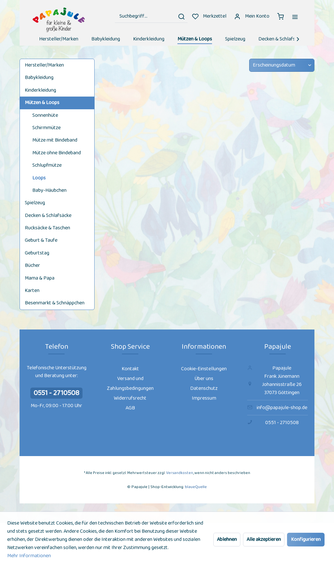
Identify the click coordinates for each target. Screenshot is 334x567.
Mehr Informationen (29, 556)
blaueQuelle (196, 486)
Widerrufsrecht (130, 398)
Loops (39, 178)
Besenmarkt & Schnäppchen (54, 303)
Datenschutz (204, 388)
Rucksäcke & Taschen (47, 228)
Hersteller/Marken (44, 65)
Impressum (204, 398)
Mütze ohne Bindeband (56, 153)
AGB (130, 408)
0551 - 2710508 (56, 393)
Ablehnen (227, 539)
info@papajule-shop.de (282, 408)
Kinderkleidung (40, 90)
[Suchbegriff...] (151, 16)
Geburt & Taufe (41, 240)
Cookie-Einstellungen (204, 369)
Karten (32, 290)
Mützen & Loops (42, 103)
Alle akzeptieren (264, 539)
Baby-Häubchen (49, 190)
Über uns (203, 379)
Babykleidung (39, 77)
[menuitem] (151, 16)
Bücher (32, 265)
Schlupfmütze (47, 165)
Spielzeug (35, 203)
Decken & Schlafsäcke (48, 215)
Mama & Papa (39, 278)
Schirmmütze (46, 128)
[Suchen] (181, 16)
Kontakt (130, 369)
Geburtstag (37, 253)
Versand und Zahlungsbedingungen (130, 383)
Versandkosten (179, 473)
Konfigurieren (306, 539)
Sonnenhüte (45, 115)
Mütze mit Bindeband (54, 140)
